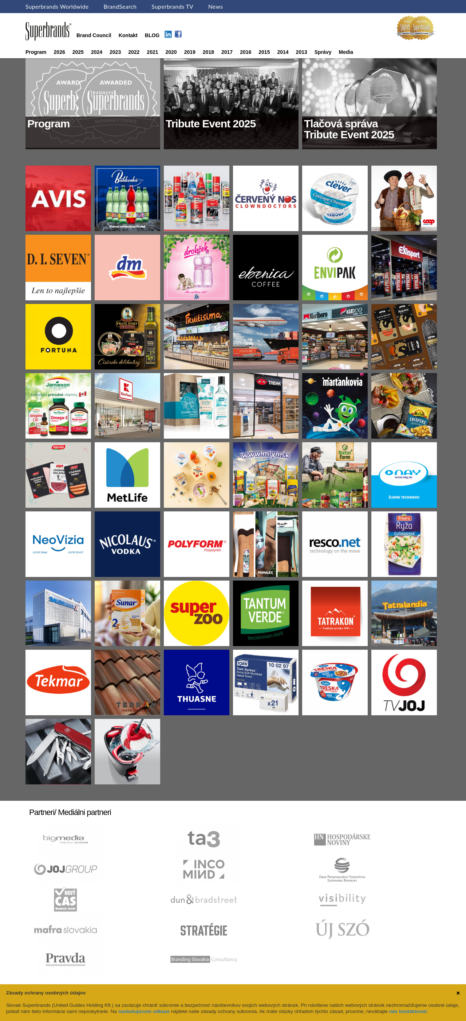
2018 (208, 52)
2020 (171, 52)
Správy (323, 52)
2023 (115, 52)
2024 (96, 52)
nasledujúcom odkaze (144, 1011)
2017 (227, 52)
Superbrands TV (172, 6)
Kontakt (128, 35)
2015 (264, 52)
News (215, 6)
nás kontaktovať (408, 1011)
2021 (152, 52)
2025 (78, 52)
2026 (59, 52)
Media (346, 52)
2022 (133, 52)
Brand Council (93, 35)
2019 (190, 52)
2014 (282, 52)
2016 (245, 52)
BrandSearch (120, 6)
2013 (301, 52)
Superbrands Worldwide (57, 6)
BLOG (152, 35)
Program (36, 52)
